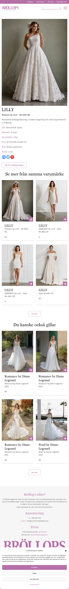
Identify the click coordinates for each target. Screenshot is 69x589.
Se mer (34, 314)
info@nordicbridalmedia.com (37, 521)
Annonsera (40, 2)
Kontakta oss (61, 2)
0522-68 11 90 (36, 518)
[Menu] (64, 8)
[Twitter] (8, 157)
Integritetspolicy (34, 584)
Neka (34, 573)
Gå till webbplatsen (14, 165)
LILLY (9, 225)
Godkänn (34, 567)
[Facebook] (4, 157)
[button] (66, 551)
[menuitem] (30, 2)
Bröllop (30, 2)
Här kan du (34, 535)
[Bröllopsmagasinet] (28, 8)
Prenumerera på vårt (34, 532)
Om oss (50, 2)
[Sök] (51, 8)
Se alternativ (34, 579)
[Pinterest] (12, 157)
